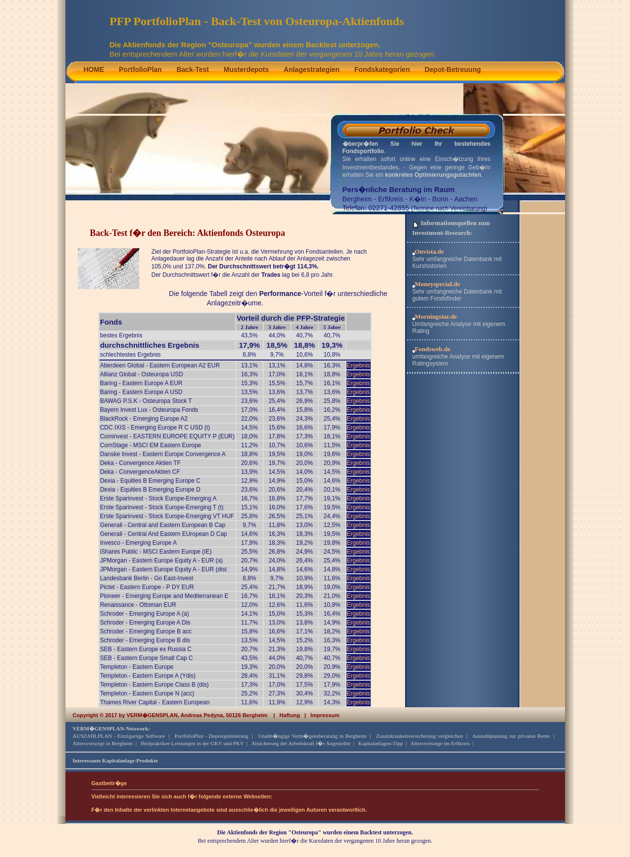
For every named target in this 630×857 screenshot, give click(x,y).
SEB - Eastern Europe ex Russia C (145, 649)
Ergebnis (358, 365)
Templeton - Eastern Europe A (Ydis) (147, 675)
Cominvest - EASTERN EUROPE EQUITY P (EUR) (167, 436)
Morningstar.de (436, 316)
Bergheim (357, 199)
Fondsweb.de (433, 349)
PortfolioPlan (140, 69)
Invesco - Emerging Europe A (138, 542)
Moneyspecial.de (437, 284)
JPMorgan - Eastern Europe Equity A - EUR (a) (161, 560)
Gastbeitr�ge (109, 783)
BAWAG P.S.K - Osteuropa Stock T (146, 400)
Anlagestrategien (312, 69)
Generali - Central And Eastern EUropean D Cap (163, 533)
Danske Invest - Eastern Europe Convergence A (162, 454)
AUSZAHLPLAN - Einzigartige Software (119, 736)
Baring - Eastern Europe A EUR (141, 383)
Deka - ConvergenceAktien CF (140, 471)
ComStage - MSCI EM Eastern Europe (150, 445)
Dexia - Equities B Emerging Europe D (150, 489)
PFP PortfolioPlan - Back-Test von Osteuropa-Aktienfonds (257, 21)
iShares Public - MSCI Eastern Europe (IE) (156, 551)
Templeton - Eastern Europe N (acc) (147, 693)
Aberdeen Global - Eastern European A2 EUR (160, 365)
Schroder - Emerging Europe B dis (145, 640)
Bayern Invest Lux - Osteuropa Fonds (149, 409)
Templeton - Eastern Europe (136, 666)
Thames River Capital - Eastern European (155, 702)
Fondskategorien (382, 69)
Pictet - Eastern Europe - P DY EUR (147, 587)
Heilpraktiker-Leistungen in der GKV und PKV (192, 743)
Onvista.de (429, 251)
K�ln (418, 199)
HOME (94, 69)
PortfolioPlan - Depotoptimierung (212, 736)
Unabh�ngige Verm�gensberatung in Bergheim (312, 736)
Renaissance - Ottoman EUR (138, 604)
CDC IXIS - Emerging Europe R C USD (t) (155, 427)
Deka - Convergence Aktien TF (140, 463)
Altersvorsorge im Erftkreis (440, 743)
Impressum (325, 715)
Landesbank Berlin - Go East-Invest (146, 578)
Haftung (290, 715)
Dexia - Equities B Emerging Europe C (150, 480)
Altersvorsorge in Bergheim (103, 743)
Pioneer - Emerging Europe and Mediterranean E (164, 596)
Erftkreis (390, 199)
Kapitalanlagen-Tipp (380, 743)
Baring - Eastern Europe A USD (141, 392)
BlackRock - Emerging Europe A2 (144, 418)
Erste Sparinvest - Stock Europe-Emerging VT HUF (167, 516)
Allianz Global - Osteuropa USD (141, 374)
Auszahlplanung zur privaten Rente (511, 736)
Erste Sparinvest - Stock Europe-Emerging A (158, 498)
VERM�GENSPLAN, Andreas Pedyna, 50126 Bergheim (196, 715)
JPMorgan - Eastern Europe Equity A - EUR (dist (163, 569)
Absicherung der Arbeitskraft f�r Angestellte (301, 743)
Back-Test (193, 69)
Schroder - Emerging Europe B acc (145, 631)
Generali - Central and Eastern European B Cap (162, 525)
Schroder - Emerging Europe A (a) (144, 613)
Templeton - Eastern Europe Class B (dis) (154, 684)
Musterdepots (246, 69)
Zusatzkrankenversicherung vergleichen (419, 736)
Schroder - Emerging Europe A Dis (145, 622)
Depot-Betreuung (453, 69)
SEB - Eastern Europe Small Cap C (146, 658)
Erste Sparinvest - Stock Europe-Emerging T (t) (161, 507)
